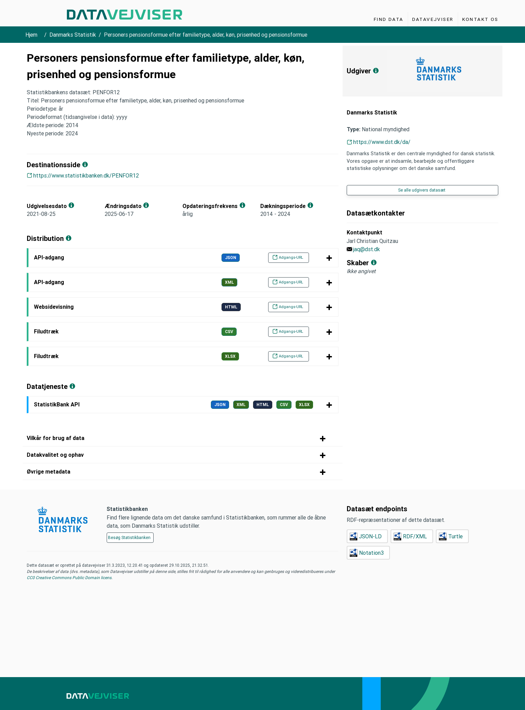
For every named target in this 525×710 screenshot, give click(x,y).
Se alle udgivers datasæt (421, 190)
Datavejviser (433, 19)
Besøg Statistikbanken (129, 537)
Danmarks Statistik (72, 34)
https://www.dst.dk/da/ (381, 141)
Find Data (389, 19)
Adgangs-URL (287, 257)
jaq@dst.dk (366, 249)
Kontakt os (480, 19)
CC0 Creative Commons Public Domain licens (69, 577)
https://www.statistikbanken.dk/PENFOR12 (86, 175)
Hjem (31, 34)
